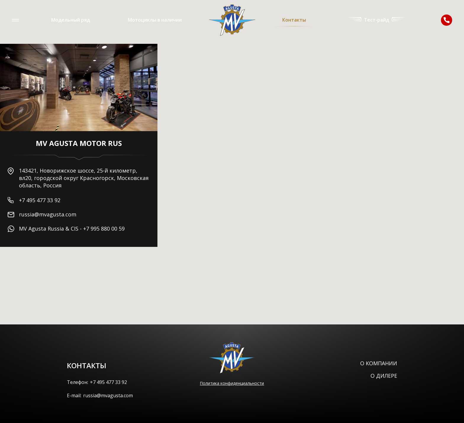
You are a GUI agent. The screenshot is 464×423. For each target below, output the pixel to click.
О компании (378, 363)
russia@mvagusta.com (47, 214)
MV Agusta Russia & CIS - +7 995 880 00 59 (72, 228)
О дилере (383, 375)
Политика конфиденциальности (232, 383)
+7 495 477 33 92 (39, 200)
